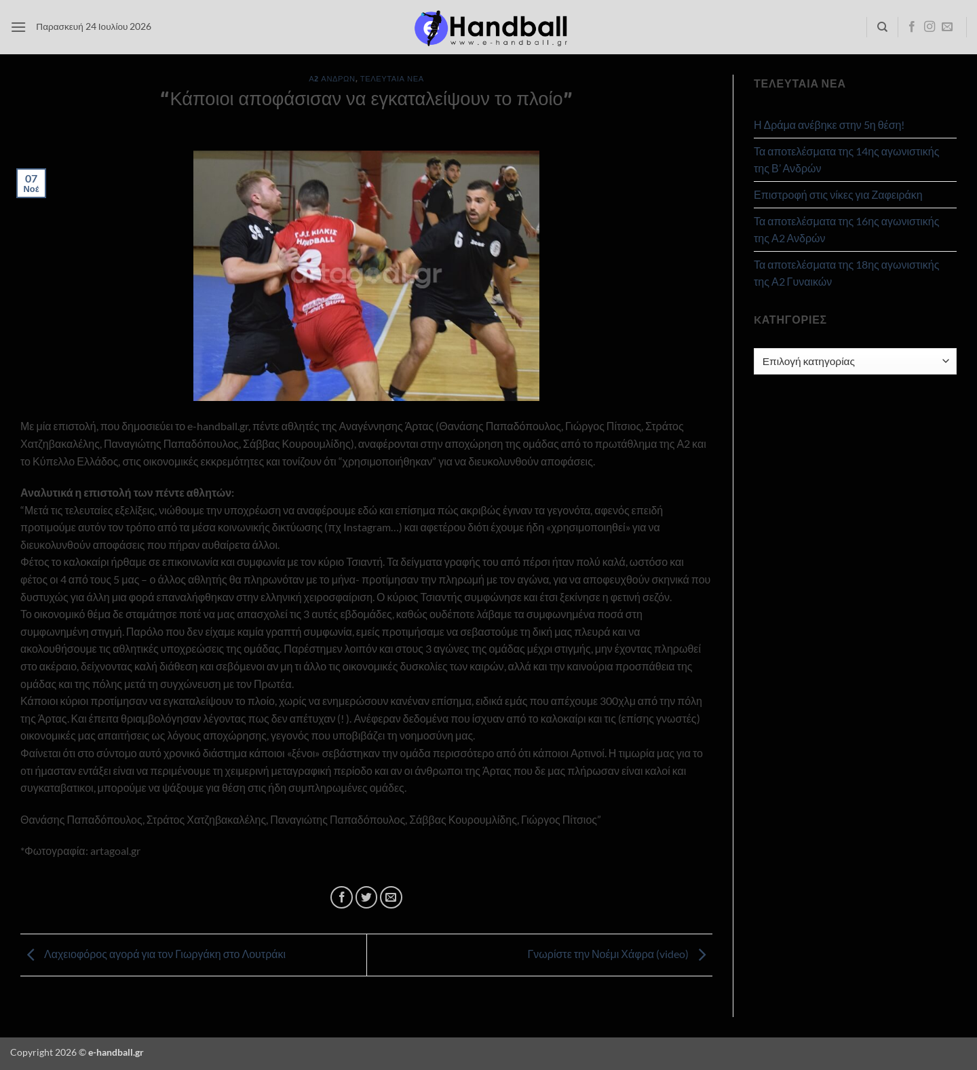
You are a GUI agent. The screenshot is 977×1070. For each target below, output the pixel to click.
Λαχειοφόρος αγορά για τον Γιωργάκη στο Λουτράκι (153, 953)
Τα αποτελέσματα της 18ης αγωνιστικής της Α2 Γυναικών (846, 273)
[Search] (882, 27)
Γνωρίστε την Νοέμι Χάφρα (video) (619, 953)
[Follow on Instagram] (929, 27)
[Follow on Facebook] (911, 27)
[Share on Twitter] (367, 897)
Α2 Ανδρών (332, 78)
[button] (18, 26)
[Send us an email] (947, 27)
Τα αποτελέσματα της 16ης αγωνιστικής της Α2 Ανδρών (846, 229)
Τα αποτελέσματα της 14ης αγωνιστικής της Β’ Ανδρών (846, 160)
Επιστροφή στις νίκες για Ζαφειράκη (838, 194)
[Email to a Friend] (391, 897)
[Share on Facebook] (341, 897)
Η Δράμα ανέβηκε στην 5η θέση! (829, 124)
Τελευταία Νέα (392, 78)
